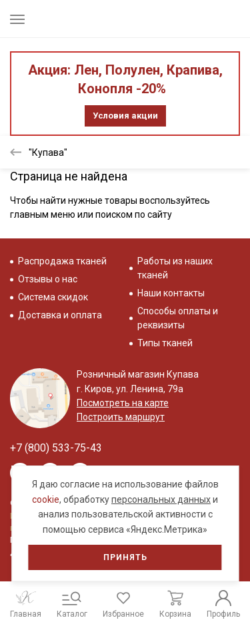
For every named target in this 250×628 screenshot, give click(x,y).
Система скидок (53, 297)
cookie (45, 499)
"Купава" (48, 152)
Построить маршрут (121, 417)
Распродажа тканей (62, 261)
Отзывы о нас (47, 279)
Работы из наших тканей (175, 268)
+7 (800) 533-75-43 (56, 448)
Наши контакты (171, 293)
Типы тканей (165, 343)
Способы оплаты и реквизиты (177, 318)
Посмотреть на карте (123, 403)
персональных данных (161, 499)
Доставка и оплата (60, 315)
